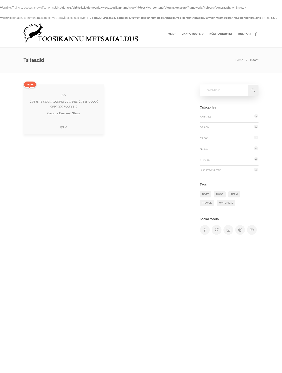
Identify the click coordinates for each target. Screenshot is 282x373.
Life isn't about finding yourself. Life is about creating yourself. (64, 103)
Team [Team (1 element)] (234, 194)
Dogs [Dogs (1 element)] (219, 194)
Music (204, 138)
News (204, 148)
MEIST (172, 33)
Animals (205, 116)
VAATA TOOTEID (193, 33)
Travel (205, 159)
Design (204, 127)
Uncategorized (210, 170)
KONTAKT (244, 33)
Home (239, 60)
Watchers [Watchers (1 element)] (226, 202)
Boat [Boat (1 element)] (205, 194)
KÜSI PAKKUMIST (220, 33)
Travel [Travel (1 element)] (207, 202)
